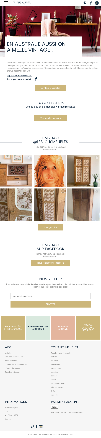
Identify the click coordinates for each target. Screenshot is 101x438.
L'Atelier (8, 353)
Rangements (56, 368)
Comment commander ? (14, 357)
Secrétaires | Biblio (58, 383)
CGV (6, 411)
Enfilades (54, 361)
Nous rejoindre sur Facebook (50, 263)
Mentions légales (11, 407)
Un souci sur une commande (16, 364)
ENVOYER (50, 304)
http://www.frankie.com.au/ (19, 75)
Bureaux (54, 376)
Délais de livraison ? (12, 368)
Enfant (53, 391)
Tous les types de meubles (61, 353)
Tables (53, 380)
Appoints (54, 395)
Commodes (55, 364)
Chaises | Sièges (57, 387)
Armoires (54, 372)
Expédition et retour (12, 372)
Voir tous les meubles (50, 118)
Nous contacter (11, 361)
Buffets (54, 357)
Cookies (8, 419)
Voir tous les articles (50, 88)
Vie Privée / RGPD (11, 415)
